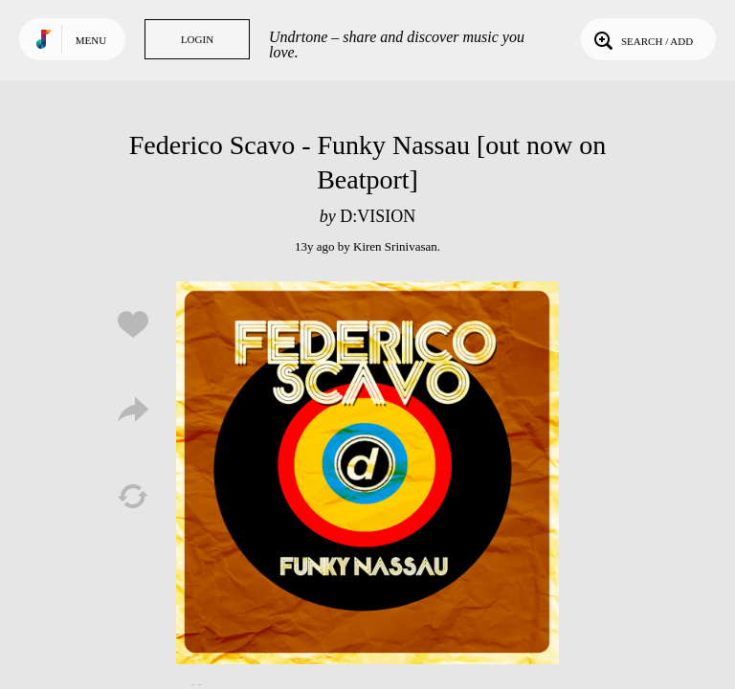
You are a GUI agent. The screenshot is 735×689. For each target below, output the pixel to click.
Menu (91, 40)
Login (197, 39)
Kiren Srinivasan (395, 246)
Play (367, 472)
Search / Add (641, 39)
